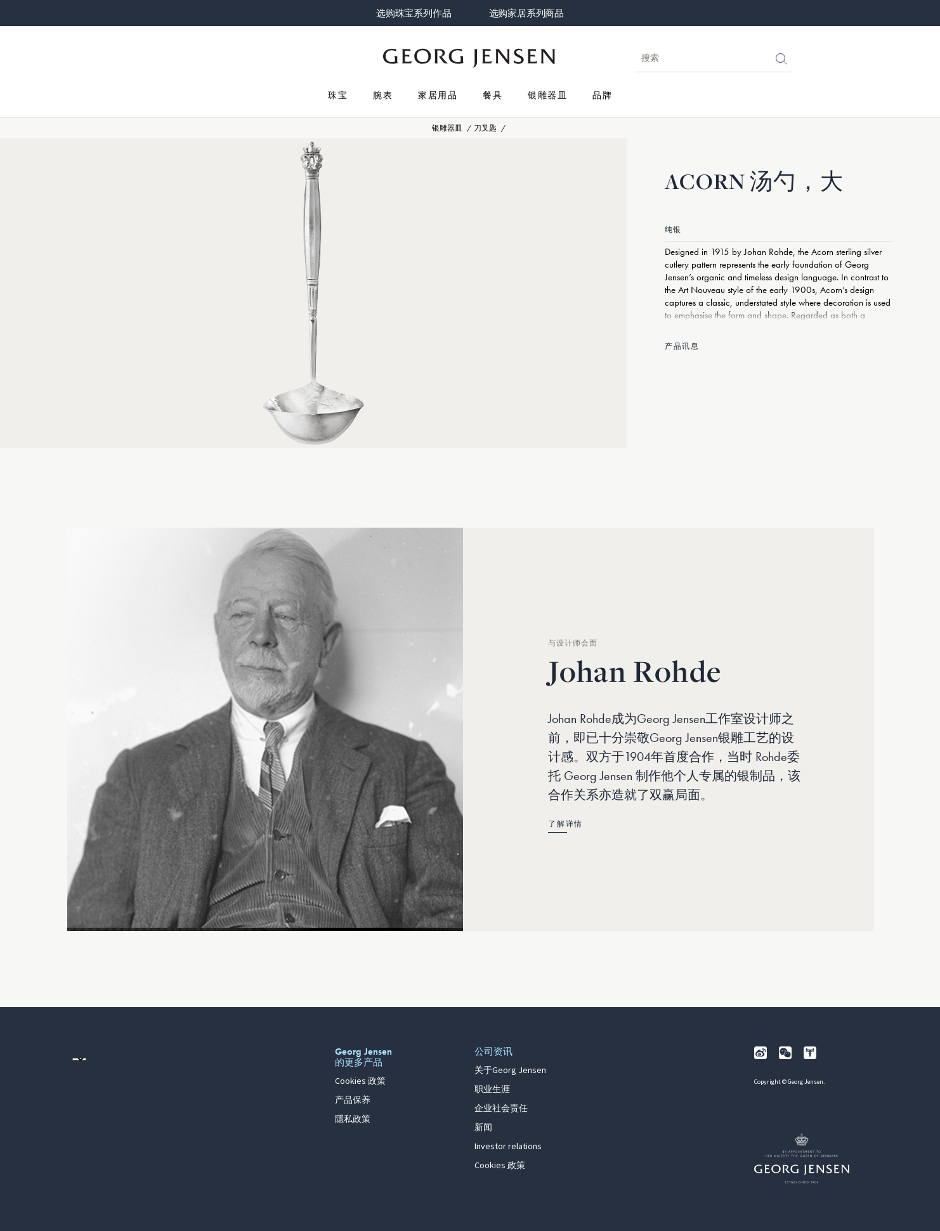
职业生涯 (492, 1089)
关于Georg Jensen (510, 1070)
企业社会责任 (501, 1108)
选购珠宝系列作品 (413, 13)
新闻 (483, 1127)
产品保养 (352, 1100)
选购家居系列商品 (526, 13)
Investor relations (508, 1146)
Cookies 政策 (360, 1081)
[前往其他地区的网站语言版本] (79, 1059)
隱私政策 (352, 1119)
